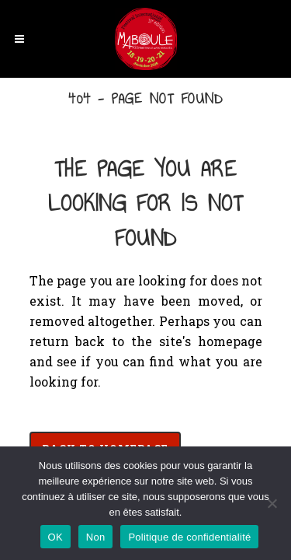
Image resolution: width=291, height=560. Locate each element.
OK (55, 537)
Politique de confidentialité (189, 537)
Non (96, 537)
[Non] (271, 503)
